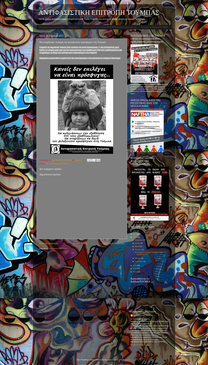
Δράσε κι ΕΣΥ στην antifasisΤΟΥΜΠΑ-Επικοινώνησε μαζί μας (110, 27)
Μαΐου (137, 246)
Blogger (128, 360)
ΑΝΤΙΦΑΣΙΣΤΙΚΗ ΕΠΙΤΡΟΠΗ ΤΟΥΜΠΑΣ (99, 12)
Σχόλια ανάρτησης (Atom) (58, 248)
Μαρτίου (138, 258)
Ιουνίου (138, 243)
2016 (135, 234)
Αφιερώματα (73, 27)
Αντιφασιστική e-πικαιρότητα (51, 27)
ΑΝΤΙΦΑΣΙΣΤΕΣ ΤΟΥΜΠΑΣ (143, 315)
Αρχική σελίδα (80, 243)
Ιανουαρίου (139, 261)
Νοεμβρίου (139, 240)
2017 (135, 231)
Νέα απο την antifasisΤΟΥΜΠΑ (154, 27)
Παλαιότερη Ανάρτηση (113, 243)
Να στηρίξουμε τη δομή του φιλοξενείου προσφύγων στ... (149, 253)
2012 (135, 272)
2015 (135, 237)
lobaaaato (114, 360)
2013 (135, 268)
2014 (135, 265)
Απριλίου (138, 249)
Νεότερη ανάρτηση (48, 243)
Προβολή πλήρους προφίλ (140, 345)
